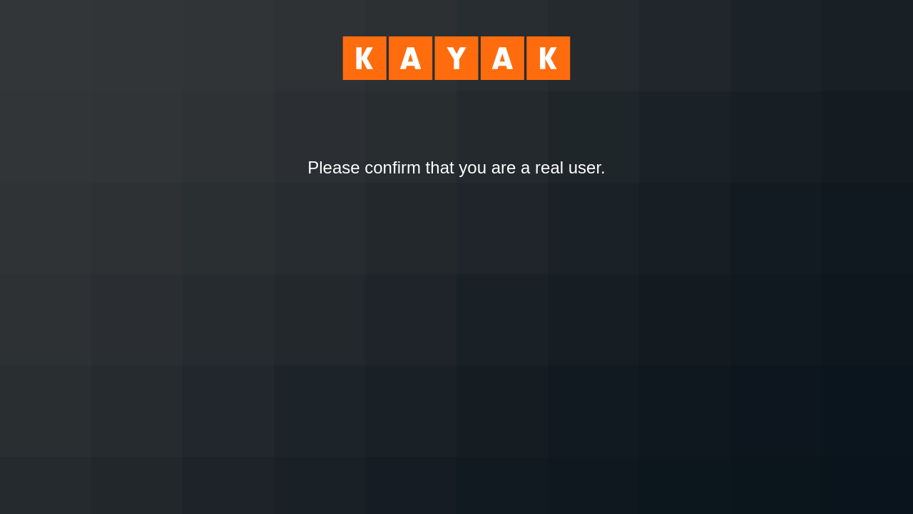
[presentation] (456, 217)
